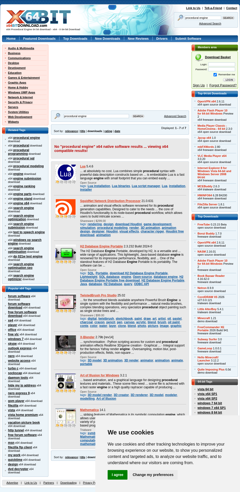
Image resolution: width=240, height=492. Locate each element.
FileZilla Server (207, 204)
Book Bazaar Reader (211, 275)
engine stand (22, 198)
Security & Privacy (20, 102)
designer (98, 231)
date (117, 131)
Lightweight (88, 277)
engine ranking (24, 186)
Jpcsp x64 (204, 137)
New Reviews (138, 39)
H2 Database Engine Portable (101, 246)
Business (14, 53)
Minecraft (204, 318)
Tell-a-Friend (213, 8)
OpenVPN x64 (207, 101)
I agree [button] (117, 475)
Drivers (162, 39)
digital (92, 318)
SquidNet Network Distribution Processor (110, 201)
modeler (171, 395)
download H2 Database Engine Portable (139, 273)
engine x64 (21, 203)
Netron (202, 287)
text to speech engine (29, 232)
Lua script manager (146, 186)
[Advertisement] (74, 61)
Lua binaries (121, 186)
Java (83, 284)
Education (15, 72)
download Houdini (128, 224)
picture (153, 326)
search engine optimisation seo (21, 266)
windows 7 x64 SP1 (212, 408)
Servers (13, 107)
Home (11, 39)
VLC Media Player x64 (212, 155)
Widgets (13, 121)
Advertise (12, 482)
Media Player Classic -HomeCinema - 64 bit (212, 127)
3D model (94, 360)
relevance (71, 131)
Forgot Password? (223, 85)
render (134, 228)
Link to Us (193, 8)
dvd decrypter (18, 469)
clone (122, 326)
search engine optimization (21, 217)
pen (119, 322)
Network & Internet (20, 97)
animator (146, 360)
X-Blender (87, 337)
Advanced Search (210, 23)
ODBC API (141, 284)
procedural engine (26, 138)
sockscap (15, 373)
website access (19, 360)
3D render (131, 360)
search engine (23, 208)
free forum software (22, 435)
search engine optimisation (21, 250)
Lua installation (99, 186)
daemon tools (18, 378)
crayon (100, 322)
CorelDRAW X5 (207, 297)
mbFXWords (206, 146)
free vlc (13, 334)
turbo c (13, 368)
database (95, 284)
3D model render (100, 395)
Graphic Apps (17, 82)
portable (86, 364)
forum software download (19, 305)
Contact (231, 8)
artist (162, 318)
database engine (165, 277)
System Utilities (18, 112)
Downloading (68, 482)
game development (157, 224)
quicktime (15, 460)
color (94, 326)
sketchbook (124, 318)
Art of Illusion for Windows (99, 375)
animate (177, 360)
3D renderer (139, 395)
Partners (48, 482)
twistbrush (106, 318)
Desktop (13, 62)
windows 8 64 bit (210, 412)
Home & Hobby (18, 87)
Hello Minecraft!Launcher (208, 359)
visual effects (129, 231)
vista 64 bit (205, 389)
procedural (21, 145)
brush (162, 322)
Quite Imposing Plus (211, 369)
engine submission (27, 178)
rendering (95, 224)
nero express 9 (19, 393)
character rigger (152, 231)
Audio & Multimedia (21, 48)
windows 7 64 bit (210, 403)
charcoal (86, 322)
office (12, 330)
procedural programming (18, 152)
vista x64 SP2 (207, 398)
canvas (129, 322)
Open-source (142, 277)
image (164, 326)
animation (103, 235)
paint (138, 318)
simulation (88, 228)
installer (86, 189)
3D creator (121, 395)
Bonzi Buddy (206, 233)
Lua (82, 166)
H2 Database (113, 284)
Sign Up (199, 85)
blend (152, 322)
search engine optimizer (21, 277)
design (13, 464)
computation (89, 440)
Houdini (112, 231)
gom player (16, 401)
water (103, 326)
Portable (102, 273)
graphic (176, 326)
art (154, 318)
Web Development (20, 116)
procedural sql (24, 158)
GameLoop (205, 348)
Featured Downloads (39, 39)
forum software (19, 296)
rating (108, 131)
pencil (110, 322)
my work (14, 455)
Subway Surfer (207, 339)
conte (84, 326)
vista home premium (23, 415)
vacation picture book (24, 422)
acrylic (141, 322)
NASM (202, 251)
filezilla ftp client (20, 447)
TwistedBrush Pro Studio (98, 295)
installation (177, 186)
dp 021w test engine (28, 256)
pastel (177, 318)
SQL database (109, 277)
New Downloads (107, 39)
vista (11, 410)
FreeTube (204, 224)
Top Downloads (75, 39)
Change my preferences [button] (153, 475)
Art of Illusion (106, 398)
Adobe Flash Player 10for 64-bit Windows (212, 112)
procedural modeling (28, 166)
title (82, 131)
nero (11, 356)
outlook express (20, 348)
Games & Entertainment (24, 77)
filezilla (13, 405)
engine (18, 174)
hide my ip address (22, 385)
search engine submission (21, 225)
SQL (91, 273)
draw (147, 318)
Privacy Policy (91, 482)
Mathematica (89, 410)
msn (11, 443)
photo (142, 326)
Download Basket (218, 57)
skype (12, 343)
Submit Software (188, 39)
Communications (19, 58)
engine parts (22, 194)
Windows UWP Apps (21, 92)
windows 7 (15, 339)
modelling (87, 398)
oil (169, 318)
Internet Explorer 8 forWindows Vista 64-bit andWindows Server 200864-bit (214, 172)
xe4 (10, 320)
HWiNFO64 (205, 195)
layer (112, 326)
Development (16, 67)
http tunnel (16, 430)
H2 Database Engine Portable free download (131, 278)
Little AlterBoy (207, 309)
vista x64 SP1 (207, 394)
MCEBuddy (205, 186)
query (128, 284)
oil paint (174, 322)
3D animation (150, 228)
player (12, 325)
